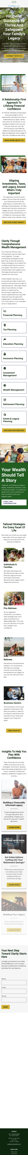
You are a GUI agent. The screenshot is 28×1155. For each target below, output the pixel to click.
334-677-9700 (16, 1134)
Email (3, 987)
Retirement (14, 1152)
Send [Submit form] (5, 1007)
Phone (3, 996)
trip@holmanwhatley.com (14, 1144)
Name (3, 979)
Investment (14, 1153)
